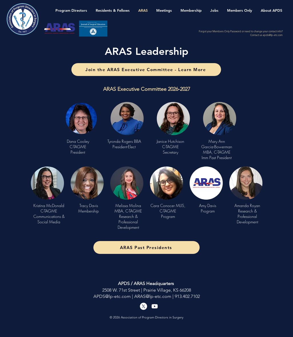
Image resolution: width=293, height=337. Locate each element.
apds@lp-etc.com (273, 35)
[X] (143, 306)
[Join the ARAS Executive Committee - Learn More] (146, 69)
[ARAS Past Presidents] (146, 247)
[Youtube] (154, 306)
